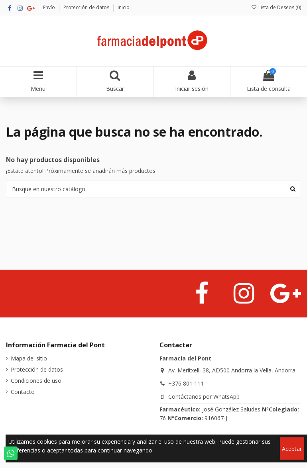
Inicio (124, 7)
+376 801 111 (186, 383)
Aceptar (292, 448)
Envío (49, 7)
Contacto (23, 392)
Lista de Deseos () (276, 7)
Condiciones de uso (36, 380)
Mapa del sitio (29, 358)
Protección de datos (86, 7)
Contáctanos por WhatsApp (204, 396)
